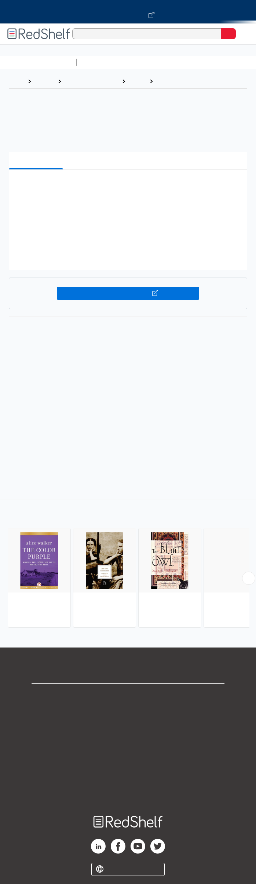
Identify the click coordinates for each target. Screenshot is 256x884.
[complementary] (128, 564)
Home (16, 81)
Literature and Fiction (91, 81)
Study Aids (99, 62)
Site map (128, 792)
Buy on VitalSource (128, 293)
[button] (127, 186)
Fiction (137, 81)
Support (128, 711)
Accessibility (128, 776)
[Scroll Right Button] (248, 578)
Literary (167, 81)
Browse (44, 81)
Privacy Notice (128, 727)
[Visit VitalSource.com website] (128, 11)
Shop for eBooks (128, 695)
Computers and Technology (209, 62)
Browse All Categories (38, 62)
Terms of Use (128, 743)
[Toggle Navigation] (243, 33)
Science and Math (144, 62)
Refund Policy (128, 759)
